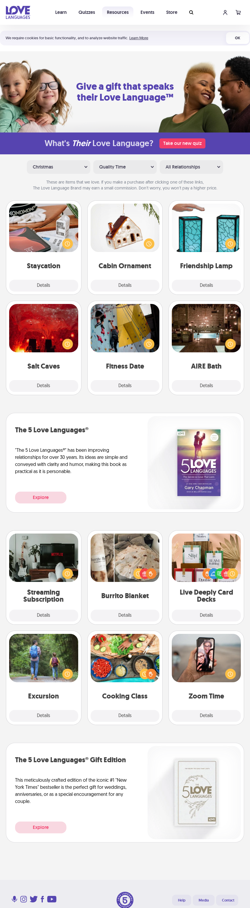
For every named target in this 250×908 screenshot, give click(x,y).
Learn (61, 12)
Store (171, 12)
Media (204, 900)
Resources (118, 12)
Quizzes (87, 12)
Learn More (138, 37)
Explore (41, 497)
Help (181, 900)
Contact (228, 900)
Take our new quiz (182, 143)
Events (147, 12)
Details (43, 285)
